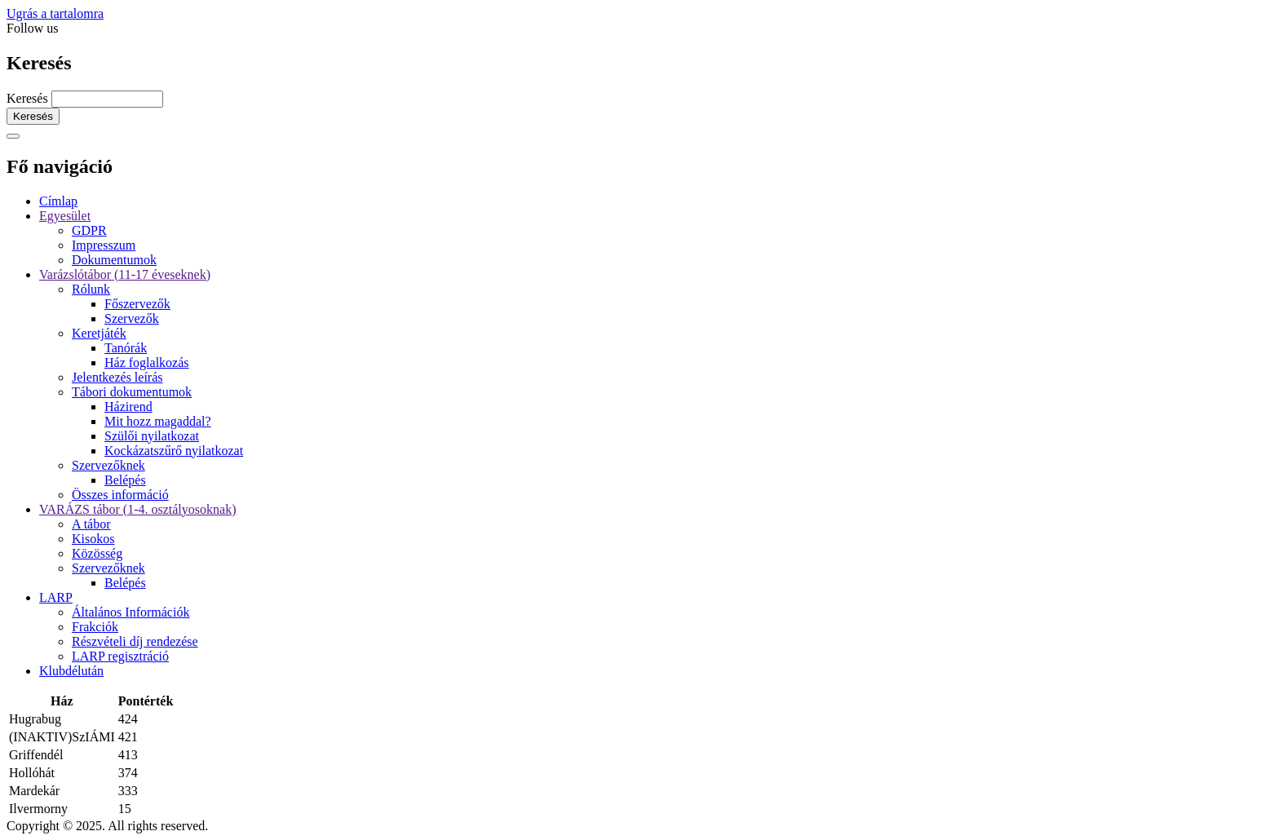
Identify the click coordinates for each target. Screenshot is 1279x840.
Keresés (27, 98)
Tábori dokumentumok (132, 392)
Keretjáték (99, 333)
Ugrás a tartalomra (55, 13)
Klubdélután (71, 671)
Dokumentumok (114, 260)
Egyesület (65, 216)
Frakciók (95, 627)
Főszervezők (137, 304)
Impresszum (103, 245)
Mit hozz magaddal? (157, 421)
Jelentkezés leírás (117, 377)
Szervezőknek (108, 465)
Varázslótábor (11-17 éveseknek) (124, 274)
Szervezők (131, 318)
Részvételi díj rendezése (135, 641)
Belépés (125, 480)
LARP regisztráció (120, 656)
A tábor (91, 524)
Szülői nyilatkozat (151, 436)
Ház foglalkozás (146, 362)
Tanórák (125, 348)
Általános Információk (130, 612)
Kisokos (93, 539)
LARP (56, 597)
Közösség (97, 553)
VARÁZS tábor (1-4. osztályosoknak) (137, 509)
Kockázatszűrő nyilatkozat (173, 451)
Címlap (58, 201)
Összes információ (120, 495)
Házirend (128, 406)
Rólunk (91, 289)
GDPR (89, 230)
